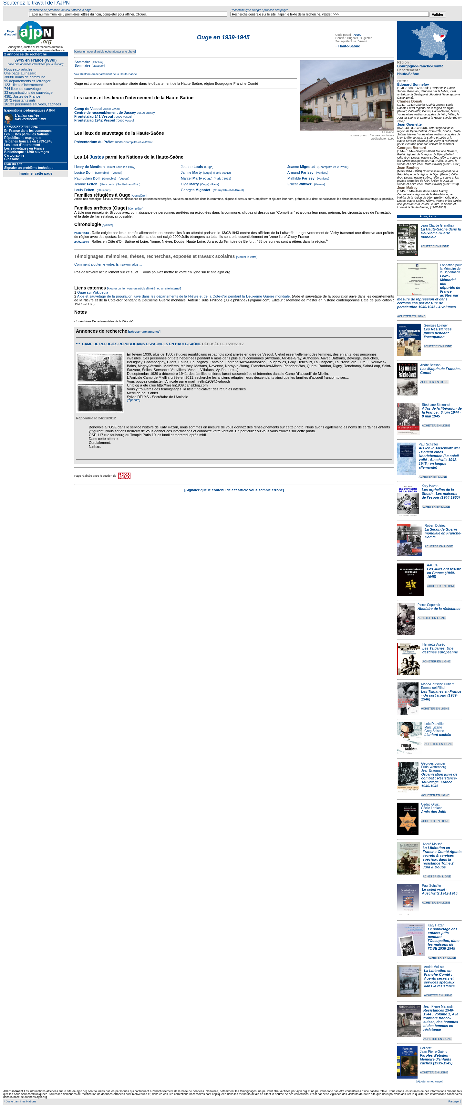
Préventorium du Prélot (94, 142)
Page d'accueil (10, 33)
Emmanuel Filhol (433, 687)
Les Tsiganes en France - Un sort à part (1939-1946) (441, 695)
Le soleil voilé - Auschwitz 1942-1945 (439, 891)
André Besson (430, 365)
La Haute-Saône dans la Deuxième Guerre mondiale (441, 233)
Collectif (426, 1048)
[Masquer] (98, 65)
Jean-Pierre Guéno (434, 1051)
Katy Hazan (430, 486)
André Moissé (432, 844)
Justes (96, 157)
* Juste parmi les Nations (19, 1101)
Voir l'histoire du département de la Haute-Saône (105, 74)
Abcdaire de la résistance (439, 609)
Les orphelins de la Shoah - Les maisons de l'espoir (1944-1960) (441, 493)
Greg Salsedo (434, 731)
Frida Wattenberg (433, 767)
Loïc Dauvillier (434, 724)
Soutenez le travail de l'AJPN (36, 2)
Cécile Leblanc (431, 808)
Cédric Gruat (430, 804)
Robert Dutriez (435, 525)
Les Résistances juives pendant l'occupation (437, 333)
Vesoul (115, 109)
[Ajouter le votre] (246, 257)
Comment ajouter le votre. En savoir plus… (108, 264)
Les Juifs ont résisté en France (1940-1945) (444, 573)
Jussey (150, 112)
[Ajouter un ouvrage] (429, 1081)
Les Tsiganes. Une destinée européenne (440, 650)
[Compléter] (139, 195)
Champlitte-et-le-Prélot (138, 142)
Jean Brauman (431, 770)
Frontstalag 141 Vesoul (93, 116)
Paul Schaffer (428, 444)
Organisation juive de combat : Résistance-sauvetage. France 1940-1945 (439, 780)
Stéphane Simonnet (436, 404)
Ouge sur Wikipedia (93, 292)
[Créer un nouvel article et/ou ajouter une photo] (105, 51)
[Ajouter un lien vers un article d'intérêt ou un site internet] (144, 288)
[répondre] (133, 400)
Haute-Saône (408, 74)
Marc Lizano (433, 727)
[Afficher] (97, 62)
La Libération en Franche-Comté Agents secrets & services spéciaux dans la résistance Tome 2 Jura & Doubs (442, 857)
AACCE (432, 565)
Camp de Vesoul (88, 109)
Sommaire (82, 62)
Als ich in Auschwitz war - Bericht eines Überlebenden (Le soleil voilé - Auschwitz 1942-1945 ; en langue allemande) (439, 457)
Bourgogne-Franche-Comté (420, 66)
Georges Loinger (436, 325)
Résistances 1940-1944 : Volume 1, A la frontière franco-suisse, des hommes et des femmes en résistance (440, 1020)
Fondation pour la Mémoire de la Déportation (451, 268)
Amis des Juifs (433, 812)
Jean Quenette (409, 124)
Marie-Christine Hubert (437, 684)
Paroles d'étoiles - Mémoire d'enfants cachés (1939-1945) (436, 1059)
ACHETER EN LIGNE (435, 246)
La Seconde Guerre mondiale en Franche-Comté (443, 533)
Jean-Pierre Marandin (438, 1006)
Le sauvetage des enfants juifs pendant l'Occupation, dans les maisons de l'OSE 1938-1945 (444, 938)
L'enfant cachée (437, 735)
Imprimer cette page (36, 173)
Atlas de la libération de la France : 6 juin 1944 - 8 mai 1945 (442, 412)
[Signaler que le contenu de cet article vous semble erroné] (234, 490)
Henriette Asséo (433, 644)
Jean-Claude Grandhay (437, 225)
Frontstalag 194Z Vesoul (94, 120)
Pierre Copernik (429, 605)
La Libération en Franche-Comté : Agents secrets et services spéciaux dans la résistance (439, 978)
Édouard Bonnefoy (413, 84)
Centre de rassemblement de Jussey (105, 112)
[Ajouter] (107, 225)
